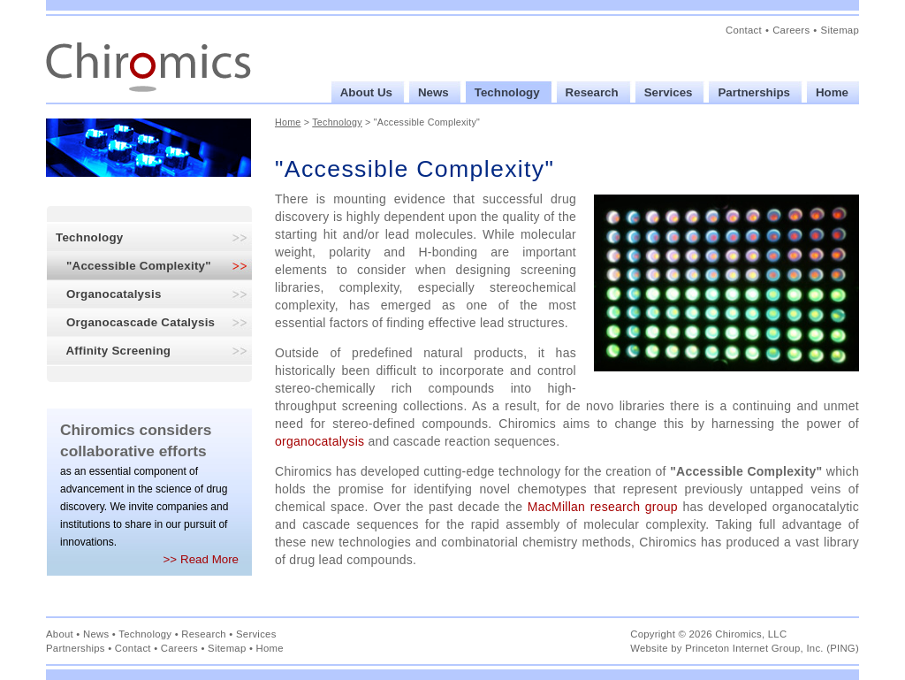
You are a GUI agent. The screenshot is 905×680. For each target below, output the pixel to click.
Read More (209, 559)
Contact (744, 30)
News (96, 634)
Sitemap (840, 30)
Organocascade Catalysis (135, 322)
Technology (89, 237)
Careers (791, 30)
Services (256, 634)
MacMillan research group (603, 507)
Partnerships (75, 648)
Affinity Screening (113, 350)
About (59, 634)
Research (203, 634)
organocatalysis (319, 441)
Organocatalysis (109, 294)
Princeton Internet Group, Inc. (754, 648)
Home (288, 122)
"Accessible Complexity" (133, 265)
